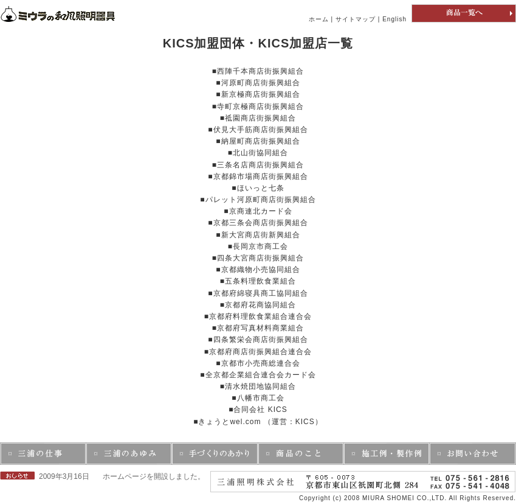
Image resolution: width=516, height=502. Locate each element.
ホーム (319, 19)
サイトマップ (355, 19)
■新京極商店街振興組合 (258, 94)
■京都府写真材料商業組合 (258, 328)
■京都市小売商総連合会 (258, 363)
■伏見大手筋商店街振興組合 (258, 129)
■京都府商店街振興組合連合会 (258, 351)
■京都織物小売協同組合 (258, 269)
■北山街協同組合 (258, 152)
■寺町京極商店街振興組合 (258, 106)
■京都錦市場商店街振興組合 (258, 176)
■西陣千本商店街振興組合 (258, 71)
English (394, 19)
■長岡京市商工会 (258, 246)
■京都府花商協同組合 (258, 305)
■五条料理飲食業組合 (258, 281)
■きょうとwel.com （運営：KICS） (258, 421)
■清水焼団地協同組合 (258, 386)
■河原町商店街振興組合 (258, 82)
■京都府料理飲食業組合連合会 (258, 316)
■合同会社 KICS (258, 409)
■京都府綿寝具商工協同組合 (258, 293)
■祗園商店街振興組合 (258, 118)
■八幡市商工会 (258, 398)
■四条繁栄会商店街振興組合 (258, 339)
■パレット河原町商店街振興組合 (257, 199)
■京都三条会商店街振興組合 (258, 222)
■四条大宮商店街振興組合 (258, 258)
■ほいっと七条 (258, 188)
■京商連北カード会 (258, 211)
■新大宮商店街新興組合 (258, 235)
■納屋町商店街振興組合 (258, 141)
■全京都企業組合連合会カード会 (257, 375)
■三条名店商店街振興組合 (258, 165)
